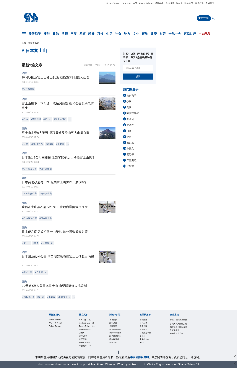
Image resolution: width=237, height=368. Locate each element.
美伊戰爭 (35, 33)
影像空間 (188, 3)
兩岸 (73, 33)
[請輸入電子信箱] (138, 68)
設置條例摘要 (115, 329)
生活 (109, 33)
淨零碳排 (159, 3)
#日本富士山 (28, 89)
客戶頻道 (199, 3)
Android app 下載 (86, 323)
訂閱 (138, 76)
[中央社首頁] (31, 17)
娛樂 (154, 33)
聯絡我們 (113, 342)
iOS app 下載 (85, 320)
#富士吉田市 (60, 119)
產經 (82, 33)
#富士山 (47, 119)
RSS (142, 342)
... (70, 119)
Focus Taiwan (113, 3)
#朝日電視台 (37, 144)
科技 (100, 33)
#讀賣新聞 (36, 119)
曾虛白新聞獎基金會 (178, 320)
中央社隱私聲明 (139, 357)
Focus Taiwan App (87, 326)
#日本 (25, 119)
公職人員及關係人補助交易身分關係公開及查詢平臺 (178, 327)
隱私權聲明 (114, 339)
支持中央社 (203, 18)
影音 (163, 33)
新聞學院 (83, 339)
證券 (91, 33)
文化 (136, 33)
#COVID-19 (28, 297)
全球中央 (175, 33)
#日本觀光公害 (29, 169)
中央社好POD (85, 346)
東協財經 (190, 33)
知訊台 (142, 336)
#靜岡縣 (50, 144)
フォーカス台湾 (130, 3)
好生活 (179, 3)
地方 (127, 33)
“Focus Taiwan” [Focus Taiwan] (187, 364)
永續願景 (210, 3)
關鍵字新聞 (33, 43)
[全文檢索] (213, 18)
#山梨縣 (60, 144)
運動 (145, 33)
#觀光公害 (27, 272)
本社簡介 (113, 320)
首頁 (24, 43)
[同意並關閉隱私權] (234, 356)
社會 (118, 33)
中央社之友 (144, 339)
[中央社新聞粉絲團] (118, 353)
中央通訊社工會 (176, 333)
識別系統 (113, 323)
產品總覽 (143, 320)
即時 (47, 33)
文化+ (81, 333)
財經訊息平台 (145, 333)
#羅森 (36, 243)
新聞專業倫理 (115, 333)
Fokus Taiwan (146, 3)
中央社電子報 (85, 342)
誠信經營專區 (115, 336)
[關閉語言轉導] (234, 364)
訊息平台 (143, 329)
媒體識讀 (170, 3)
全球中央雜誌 (85, 329)
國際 (65, 33)
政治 (56, 33)
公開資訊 (113, 326)
